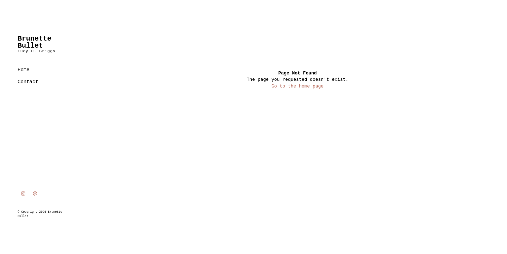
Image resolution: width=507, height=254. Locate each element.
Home (24, 70)
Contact (28, 82)
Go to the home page (297, 86)
